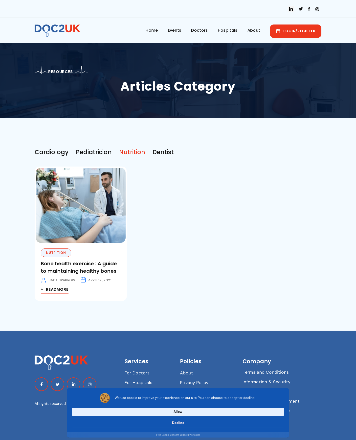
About (253, 30)
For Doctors (137, 373)
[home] (59, 30)
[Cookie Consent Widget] (178, 423)
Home (152, 30)
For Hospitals (138, 383)
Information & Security (266, 382)
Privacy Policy (194, 383)
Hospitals (228, 30)
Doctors (199, 30)
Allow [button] (247, 420)
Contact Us (137, 392)
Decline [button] (273, 420)
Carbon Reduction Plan (266, 391)
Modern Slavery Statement (271, 401)
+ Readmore (54, 289)
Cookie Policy (194, 392)
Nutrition (56, 253)
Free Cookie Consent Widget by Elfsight (178, 435)
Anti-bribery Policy (199, 402)
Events (174, 30)
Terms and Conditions (266, 372)
